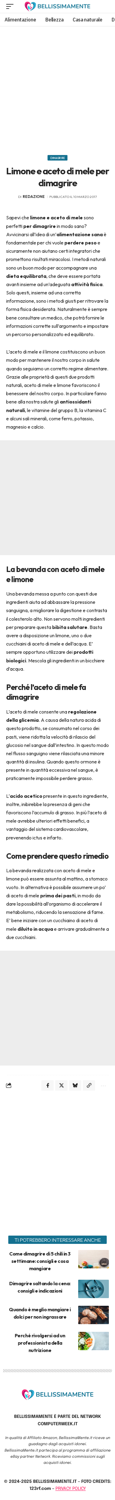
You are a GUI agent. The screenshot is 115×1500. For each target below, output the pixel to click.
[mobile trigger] (11, 6)
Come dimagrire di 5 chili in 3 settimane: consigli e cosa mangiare (40, 1261)
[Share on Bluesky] (75, 1085)
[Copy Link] (89, 1085)
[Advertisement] (57, 88)
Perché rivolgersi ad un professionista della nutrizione (40, 1342)
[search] (104, 6)
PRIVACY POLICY (71, 1489)
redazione (34, 196)
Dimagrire (57, 158)
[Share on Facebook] (47, 1085)
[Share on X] (61, 1085)
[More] (103, 1085)
